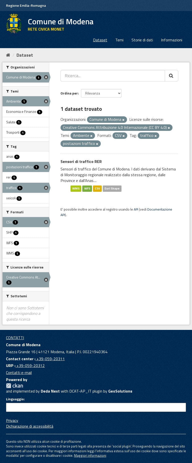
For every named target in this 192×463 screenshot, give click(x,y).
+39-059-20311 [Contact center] (50, 359)
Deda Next (50, 391)
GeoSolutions (120, 391)
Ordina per (69, 93)
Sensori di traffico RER (81, 161)
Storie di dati (142, 40)
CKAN (14, 385)
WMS (76, 188)
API (136, 209)
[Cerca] (171, 75)
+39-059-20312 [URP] (30, 365)
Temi (119, 40)
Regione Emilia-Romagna (26, 5)
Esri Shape (112, 188)
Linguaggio (15, 399)
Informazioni (171, 40)
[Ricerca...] (112, 75)
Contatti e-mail (19, 372)
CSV (97, 188)
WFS (87, 188)
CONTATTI (15, 338)
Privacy (12, 420)
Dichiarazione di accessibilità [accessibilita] (29, 426)
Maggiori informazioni (90, 455)
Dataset (100, 40)
